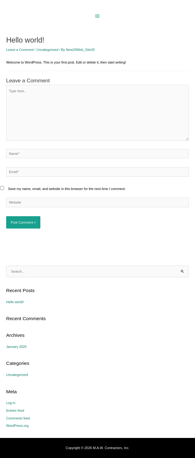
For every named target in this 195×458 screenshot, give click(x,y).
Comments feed (18, 418)
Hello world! (15, 302)
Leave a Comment (20, 50)
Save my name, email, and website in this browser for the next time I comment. (67, 189)
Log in (10, 403)
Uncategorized (48, 50)
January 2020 (16, 347)
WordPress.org (17, 425)
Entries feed (15, 410)
